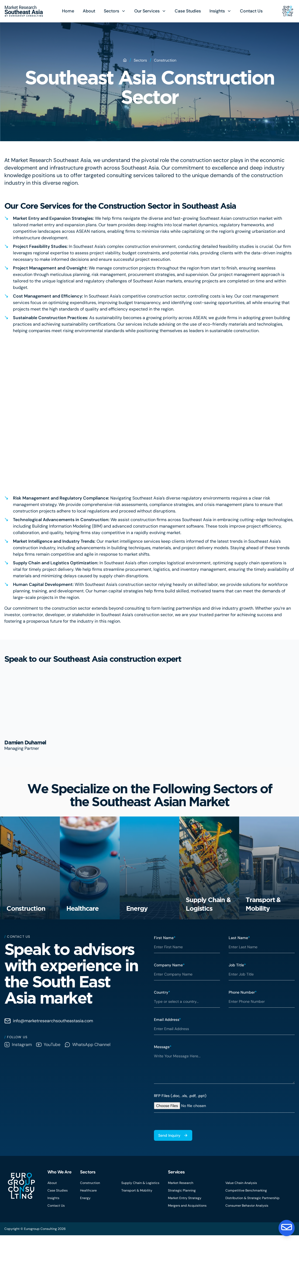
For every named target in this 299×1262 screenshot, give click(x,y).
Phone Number (243, 1019)
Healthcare (88, 1217)
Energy (85, 1225)
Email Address (167, 1046)
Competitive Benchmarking (246, 1217)
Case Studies (188, 11)
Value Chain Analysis (241, 1209)
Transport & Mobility (136, 1217)
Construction (90, 1209)
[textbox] (224, 1094)
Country (162, 1019)
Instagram (18, 1071)
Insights (217, 11)
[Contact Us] (286, 1227)
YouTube (48, 1071)
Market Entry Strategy (184, 1225)
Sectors (111, 11)
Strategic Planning (182, 1217)
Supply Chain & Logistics (140, 1209)
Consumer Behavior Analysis (246, 1232)
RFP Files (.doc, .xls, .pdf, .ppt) (180, 1122)
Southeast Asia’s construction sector (137, 614)
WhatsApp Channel (88, 1071)
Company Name (169, 991)
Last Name (239, 964)
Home (68, 11)
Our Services (147, 11)
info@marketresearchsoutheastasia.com (48, 1047)
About (89, 11)
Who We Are (59, 1199)
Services (176, 1199)
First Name (165, 964)
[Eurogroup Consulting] (23, 11)
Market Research (180, 1209)
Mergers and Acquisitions (187, 1232)
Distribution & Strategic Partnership (252, 1225)
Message (162, 1073)
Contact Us (251, 11)
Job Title (237, 991)
